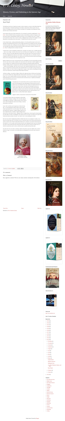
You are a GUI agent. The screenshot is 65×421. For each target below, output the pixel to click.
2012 (48, 374)
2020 (48, 326)
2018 (48, 330)
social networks (50, 407)
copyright (48, 387)
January (49, 372)
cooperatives (49, 385)
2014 (48, 337)
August (49, 348)
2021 (48, 324)
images (48, 396)
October (49, 345)
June (49, 352)
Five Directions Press (51, 379)
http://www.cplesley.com (50, 313)
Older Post (39, 208)
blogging (48, 384)
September (50, 346)
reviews (48, 404)
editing (48, 390)
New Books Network (51, 382)
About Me (10, 16)
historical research (50, 393)
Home (4, 16)
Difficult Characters (51, 361)
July (49, 350)
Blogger (37, 418)
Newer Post (5, 208)
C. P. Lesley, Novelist (18, 5)
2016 (48, 334)
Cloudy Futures (51, 359)
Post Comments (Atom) (12, 210)
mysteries (48, 401)
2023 (48, 320)
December (50, 341)
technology (49, 409)
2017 (48, 332)
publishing (49, 403)
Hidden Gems (49, 381)
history (48, 395)
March (49, 358)
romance (48, 406)
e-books (48, 388)
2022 (48, 322)
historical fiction (50, 392)
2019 (48, 328)
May (49, 354)
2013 (48, 339)
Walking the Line (51, 363)
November (50, 343)
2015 (48, 335)
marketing (49, 399)
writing (48, 410)
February (50, 370)
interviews (49, 398)
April (49, 356)
